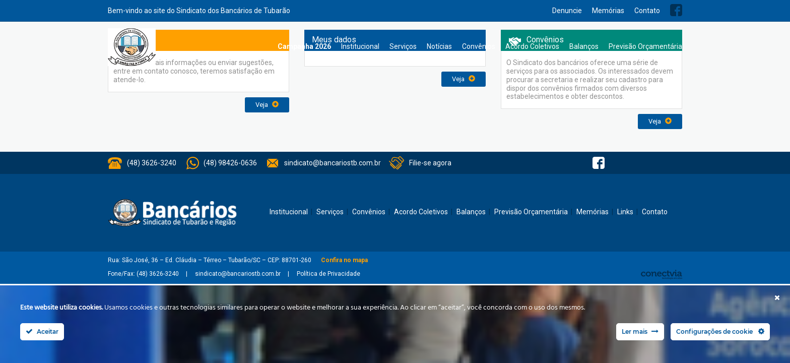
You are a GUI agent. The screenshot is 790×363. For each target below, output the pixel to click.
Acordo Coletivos (532, 46)
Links (625, 212)
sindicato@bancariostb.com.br (332, 163)
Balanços (584, 46)
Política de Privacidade (328, 273)
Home (262, 46)
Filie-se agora (430, 163)
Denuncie (567, 11)
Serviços (403, 46)
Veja (267, 104)
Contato (647, 11)
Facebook (676, 10)
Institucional (360, 46)
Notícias (439, 46)
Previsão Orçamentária (645, 46)
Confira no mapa (344, 260)
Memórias (608, 11)
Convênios (478, 46)
